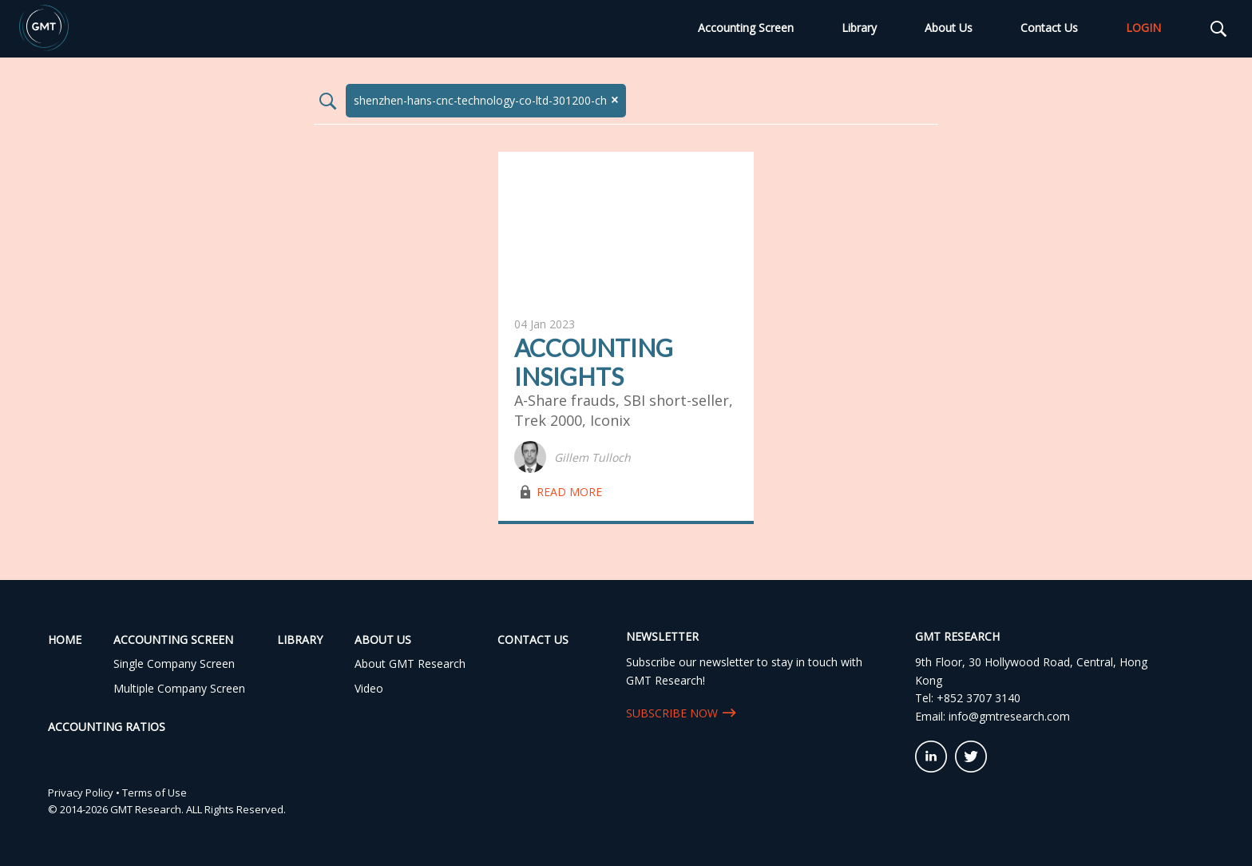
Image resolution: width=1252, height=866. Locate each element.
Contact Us (1049, 27)
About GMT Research (410, 663)
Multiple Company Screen (179, 688)
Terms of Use (154, 792)
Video (369, 688)
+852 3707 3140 (978, 697)
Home (64, 639)
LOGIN (1143, 27)
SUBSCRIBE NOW (672, 713)
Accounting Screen (746, 27)
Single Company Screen (174, 663)
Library (859, 27)
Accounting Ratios (106, 726)
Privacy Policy (80, 792)
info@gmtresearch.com (1009, 716)
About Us (949, 27)
